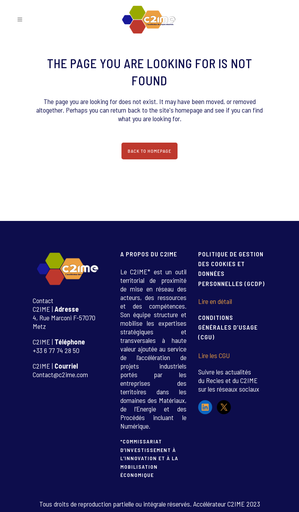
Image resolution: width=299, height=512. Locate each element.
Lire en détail (215, 301)
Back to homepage (149, 151)
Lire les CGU (214, 355)
